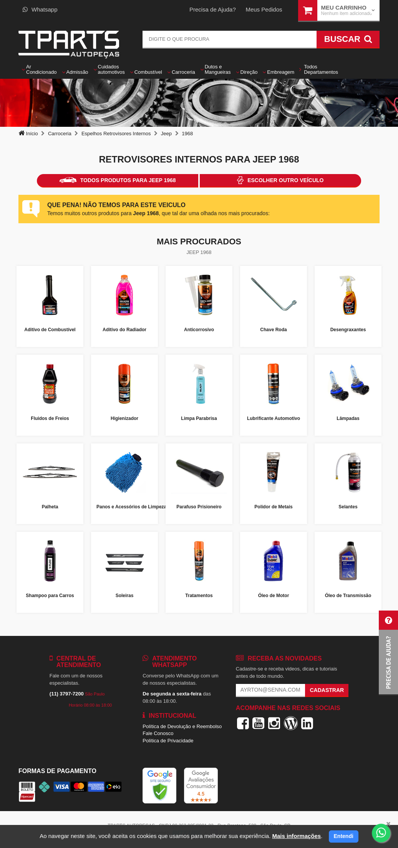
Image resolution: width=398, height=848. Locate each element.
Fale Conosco (158, 733)
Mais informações (296, 836)
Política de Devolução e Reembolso (182, 726)
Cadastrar (327, 690)
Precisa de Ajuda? (212, 9)
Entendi (343, 836)
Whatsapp (40, 9)
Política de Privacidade (168, 740)
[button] (388, 653)
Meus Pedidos (263, 9)
